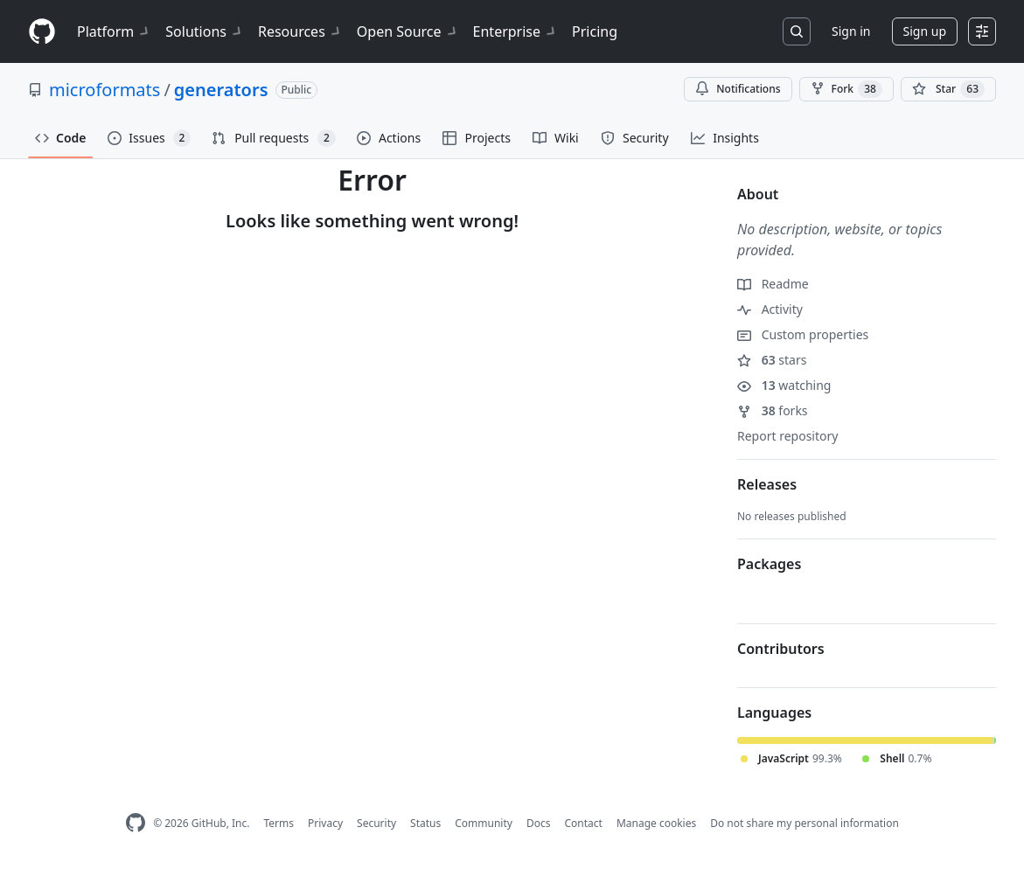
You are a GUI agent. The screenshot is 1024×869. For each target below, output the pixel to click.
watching (784, 385)
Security (376, 823)
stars (771, 359)
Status (425, 823)
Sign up (924, 31)
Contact (583, 823)
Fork (846, 89)
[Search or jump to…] (797, 31)
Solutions (204, 31)
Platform (114, 31)
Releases (767, 484)
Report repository (787, 436)
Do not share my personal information (804, 823)
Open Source (408, 31)
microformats (104, 89)
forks (772, 410)
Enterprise (515, 31)
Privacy (325, 823)
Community (483, 823)
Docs (538, 823)
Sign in (851, 31)
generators (221, 89)
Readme (773, 283)
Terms (278, 823)
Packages (769, 564)
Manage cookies (656, 823)
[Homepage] (42, 31)
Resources (300, 31)
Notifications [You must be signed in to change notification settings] (737, 88)
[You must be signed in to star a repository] (948, 89)
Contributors (781, 648)
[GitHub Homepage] (135, 823)
